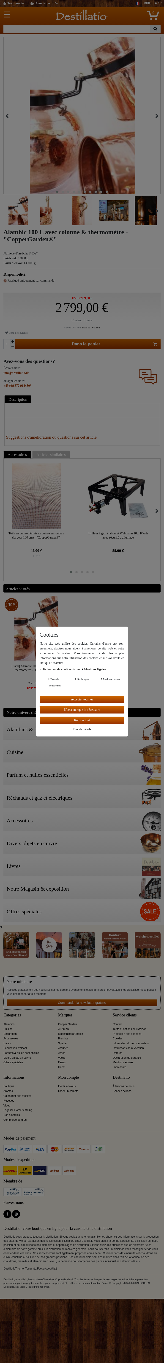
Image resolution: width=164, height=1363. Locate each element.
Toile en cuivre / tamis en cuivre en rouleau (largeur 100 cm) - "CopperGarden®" (36, 535)
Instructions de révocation (128, 1048)
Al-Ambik (63, 1029)
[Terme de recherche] (76, 29)
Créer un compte (68, 1091)
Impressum (119, 1067)
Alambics (8, 1024)
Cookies (118, 1038)
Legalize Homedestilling (17, 1110)
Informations (14, 1077)
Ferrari (62, 1062)
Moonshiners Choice (70, 1034)
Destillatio (121, 1077)
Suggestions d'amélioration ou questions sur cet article (51, 437)
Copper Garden (67, 1024)
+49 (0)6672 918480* (17, 385)
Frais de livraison (90, 327)
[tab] (18, 399)
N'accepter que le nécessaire (82, 709)
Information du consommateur (131, 1043)
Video (6, 1105)
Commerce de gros (15, 1119)
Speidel (62, 1043)
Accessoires (17, 454)
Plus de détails (82, 729)
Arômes (8, 1091)
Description (17, 399)
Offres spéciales (13, 1062)
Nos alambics (11, 1115)
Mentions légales (123, 1062)
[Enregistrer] (40, 3)
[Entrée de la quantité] (6, 344)
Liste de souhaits (16, 332)
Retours (117, 1053)
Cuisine (8, 1029)
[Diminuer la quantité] (12, 346)
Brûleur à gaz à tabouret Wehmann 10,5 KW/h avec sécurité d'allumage (118, 535)
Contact (117, 1024)
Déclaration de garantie (127, 1057)
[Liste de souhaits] (158, 3)
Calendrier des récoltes (17, 1096)
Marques (65, 1015)
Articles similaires (51, 454)
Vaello (62, 1057)
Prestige (63, 1038)
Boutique (8, 1086)
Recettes (8, 1100)
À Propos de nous (123, 1086)
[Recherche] (155, 29)
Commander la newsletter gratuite (82, 1003)
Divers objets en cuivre (17, 1057)
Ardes (61, 1053)
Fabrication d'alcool (15, 1048)
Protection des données (127, 1034)
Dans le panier (114, 344)
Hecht (61, 1067)
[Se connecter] (14, 3)
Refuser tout (82, 720)
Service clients (125, 1015)
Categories (12, 1015)
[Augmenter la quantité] (12, 341)
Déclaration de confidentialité (60, 669)
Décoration (10, 1034)
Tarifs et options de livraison (129, 1029)
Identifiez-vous (67, 1086)
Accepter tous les (82, 699)
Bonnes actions (122, 1091)
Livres (7, 1043)
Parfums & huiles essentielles (21, 1053)
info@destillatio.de (16, 373)
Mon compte (68, 1077)
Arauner (63, 1048)
